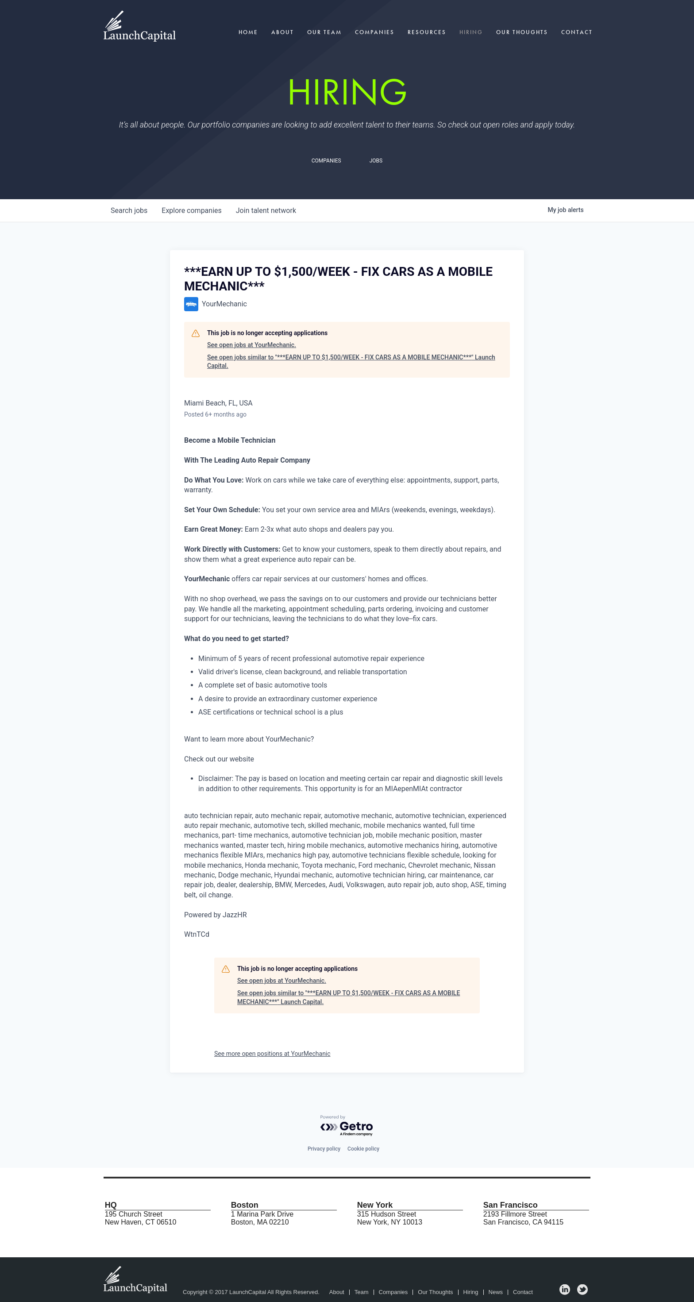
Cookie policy (363, 1149)
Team (362, 1292)
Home (248, 32)
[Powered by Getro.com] (347, 1126)
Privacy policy (324, 1149)
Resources (427, 32)
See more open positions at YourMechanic (272, 1053)
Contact (577, 32)
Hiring (471, 32)
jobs (129, 210)
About (282, 32)
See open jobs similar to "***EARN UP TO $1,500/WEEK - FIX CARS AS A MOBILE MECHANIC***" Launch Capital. (351, 362)
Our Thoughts (522, 32)
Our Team (324, 32)
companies (191, 210)
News (496, 1292)
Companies (374, 32)
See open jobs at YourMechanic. (251, 344)
